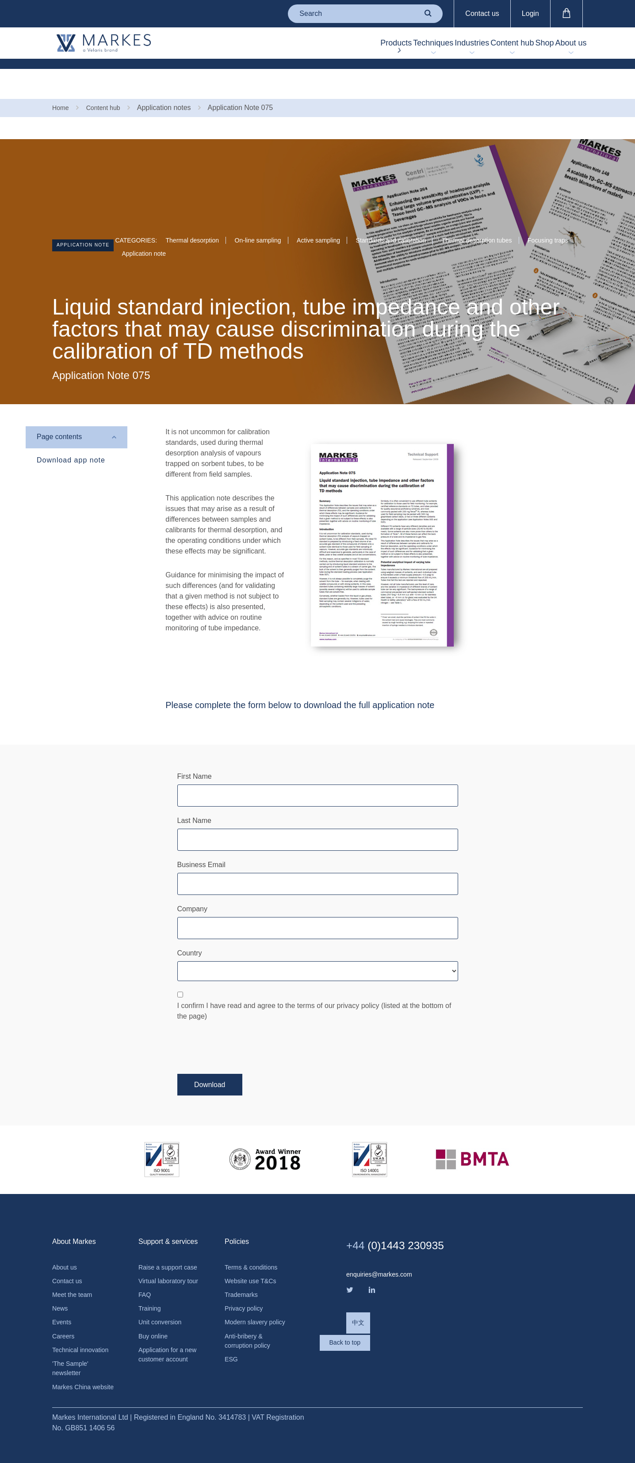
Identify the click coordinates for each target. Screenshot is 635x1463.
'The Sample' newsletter (72, 1350)
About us (562, 44)
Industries (415, 44)
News (61, 1284)
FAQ (145, 1290)
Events (63, 1299)
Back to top (381, 1335)
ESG (232, 1350)
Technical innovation (84, 1329)
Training (151, 1305)
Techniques (360, 44)
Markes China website (74, 1375)
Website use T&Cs (254, 1254)
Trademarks (243, 1269)
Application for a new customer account (163, 1361)
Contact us (482, 13)
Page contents (59, 408)
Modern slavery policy (249, 1305)
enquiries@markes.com (383, 1245)
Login (530, 13)
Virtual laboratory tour (165, 1270)
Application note (92, 218)
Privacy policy (246, 1284)
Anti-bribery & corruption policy (250, 1330)
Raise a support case (163, 1245)
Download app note (71, 431)
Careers (64, 1314)
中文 (359, 1299)
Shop (520, 44)
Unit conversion (162, 1320)
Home (61, 78)
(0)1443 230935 (406, 1216)
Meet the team (74, 1269)
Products (306, 44)
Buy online (155, 1335)
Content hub (471, 44)
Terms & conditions (254, 1239)
